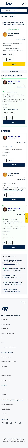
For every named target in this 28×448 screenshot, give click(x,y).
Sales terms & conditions (17, 439)
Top (21, 301)
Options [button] (26, 16)
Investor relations (5, 324)
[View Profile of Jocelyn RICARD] (14, 81)
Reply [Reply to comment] (14, 122)
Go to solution (14, 29)
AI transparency (5, 380)
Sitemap (3, 394)
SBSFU (10, 54)
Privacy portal (4, 413)
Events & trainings (6, 375)
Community (4, 366)
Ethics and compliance (7, 404)
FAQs (23, 3)
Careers (3, 337)
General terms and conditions (8, 347)
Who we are (4, 319)
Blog (2, 342)
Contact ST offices (6, 357)
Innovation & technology (7, 333)
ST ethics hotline (5, 409)
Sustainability (4, 328)
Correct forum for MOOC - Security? (14, 268)
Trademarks (6, 441)
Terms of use (7, 439)
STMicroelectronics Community (9, 3)
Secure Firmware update (10, 289)
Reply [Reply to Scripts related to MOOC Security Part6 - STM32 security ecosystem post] (14, 64)
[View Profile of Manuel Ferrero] (13, 33)
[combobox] (14, 10)
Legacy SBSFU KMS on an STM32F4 (13, 282)
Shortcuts (3, 390)
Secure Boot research (9, 275)
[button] (5, 59)
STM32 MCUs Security (8, 16)
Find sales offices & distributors (9, 361)
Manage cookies (21, 441)
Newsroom (4, 370)
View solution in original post (10, 109)
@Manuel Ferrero (12, 92)
